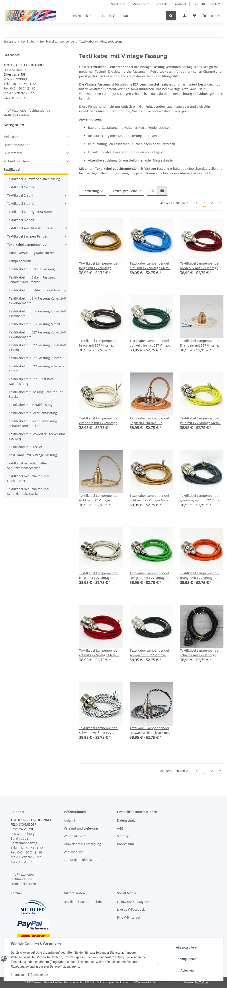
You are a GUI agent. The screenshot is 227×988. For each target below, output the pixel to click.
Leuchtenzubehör (17, 145)
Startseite (118, 4)
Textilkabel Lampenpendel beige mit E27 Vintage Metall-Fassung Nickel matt (99, 265)
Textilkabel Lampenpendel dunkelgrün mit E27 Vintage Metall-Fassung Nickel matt (150, 343)
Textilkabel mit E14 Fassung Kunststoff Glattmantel (37, 313)
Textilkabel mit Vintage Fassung (33, 455)
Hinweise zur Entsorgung (82, 844)
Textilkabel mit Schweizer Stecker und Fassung (37, 436)
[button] (184, 15)
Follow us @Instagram (133, 902)
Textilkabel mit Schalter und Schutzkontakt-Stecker (28, 491)
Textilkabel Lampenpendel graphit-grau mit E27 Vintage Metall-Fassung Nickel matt (201, 498)
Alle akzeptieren (187, 947)
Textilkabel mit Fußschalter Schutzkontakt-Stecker (27, 465)
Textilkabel (12, 169)
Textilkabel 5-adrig (21, 220)
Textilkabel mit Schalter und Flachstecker (28, 478)
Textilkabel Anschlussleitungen (30, 228)
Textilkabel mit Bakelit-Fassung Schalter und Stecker (32, 279)
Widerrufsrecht (75, 836)
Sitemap (123, 836)
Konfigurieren (187, 959)
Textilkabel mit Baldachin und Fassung (37, 290)
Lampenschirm (20, 261)
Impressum (18, 974)
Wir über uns (73, 852)
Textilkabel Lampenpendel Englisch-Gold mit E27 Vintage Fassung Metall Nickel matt (149, 420)
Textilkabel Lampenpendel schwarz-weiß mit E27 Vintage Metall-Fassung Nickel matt (98, 730)
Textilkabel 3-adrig (21, 203)
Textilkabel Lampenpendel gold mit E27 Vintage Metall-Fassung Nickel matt (150, 498)
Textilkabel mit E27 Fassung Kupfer (35, 358)
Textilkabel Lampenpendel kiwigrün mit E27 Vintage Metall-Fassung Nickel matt (150, 575)
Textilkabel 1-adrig (21, 187)
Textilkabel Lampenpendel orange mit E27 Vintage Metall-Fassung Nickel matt (200, 575)
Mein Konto (140, 4)
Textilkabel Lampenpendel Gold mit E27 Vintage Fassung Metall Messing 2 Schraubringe (98, 498)
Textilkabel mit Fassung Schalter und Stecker (36, 394)
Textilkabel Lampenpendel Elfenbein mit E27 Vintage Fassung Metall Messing (199, 343)
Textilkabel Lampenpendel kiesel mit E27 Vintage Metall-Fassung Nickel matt (99, 575)
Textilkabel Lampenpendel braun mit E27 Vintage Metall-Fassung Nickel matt (99, 343)
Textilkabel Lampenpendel (27, 244)
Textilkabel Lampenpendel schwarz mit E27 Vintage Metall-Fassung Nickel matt (150, 652)
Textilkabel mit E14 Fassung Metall (34, 324)
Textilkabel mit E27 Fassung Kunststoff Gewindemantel (37, 334)
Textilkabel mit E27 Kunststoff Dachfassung (31, 381)
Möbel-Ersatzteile (16, 161)
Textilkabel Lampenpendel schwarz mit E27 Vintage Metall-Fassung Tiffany (199, 652)
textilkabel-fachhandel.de (83, 902)
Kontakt (162, 4)
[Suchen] (143, 15)
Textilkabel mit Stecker (25, 447)
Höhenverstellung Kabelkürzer (31, 253)
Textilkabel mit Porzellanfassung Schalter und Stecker (33, 423)
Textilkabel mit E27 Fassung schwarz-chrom (36, 368)
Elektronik (11, 136)
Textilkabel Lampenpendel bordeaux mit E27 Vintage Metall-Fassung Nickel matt (200, 265)
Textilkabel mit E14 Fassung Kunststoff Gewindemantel (37, 300)
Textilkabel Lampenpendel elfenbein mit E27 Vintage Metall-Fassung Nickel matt (99, 420)
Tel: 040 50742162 (206, 4)
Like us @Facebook (131, 909)
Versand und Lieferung (81, 828)
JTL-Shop (204, 982)
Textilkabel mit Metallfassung (31, 405)
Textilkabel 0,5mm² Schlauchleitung (33, 179)
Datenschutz (39, 974)
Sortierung (91, 191)
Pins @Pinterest (128, 917)
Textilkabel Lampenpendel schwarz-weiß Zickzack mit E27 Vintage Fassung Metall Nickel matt (150, 730)
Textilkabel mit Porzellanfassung (33, 413)
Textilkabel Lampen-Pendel (27, 236)
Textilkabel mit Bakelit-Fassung (32, 269)
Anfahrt (180, 4)
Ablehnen (187, 970)
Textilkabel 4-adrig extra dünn (29, 212)
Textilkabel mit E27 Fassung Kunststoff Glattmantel (37, 347)
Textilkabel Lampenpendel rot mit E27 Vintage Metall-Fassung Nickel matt (99, 652)
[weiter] (219, 203)
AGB (120, 828)
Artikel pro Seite (124, 191)
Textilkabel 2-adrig (21, 195)
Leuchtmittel (13, 153)
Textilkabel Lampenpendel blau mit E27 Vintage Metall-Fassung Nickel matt (151, 265)
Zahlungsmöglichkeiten (81, 859)
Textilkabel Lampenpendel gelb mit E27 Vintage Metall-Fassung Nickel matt (201, 420)
